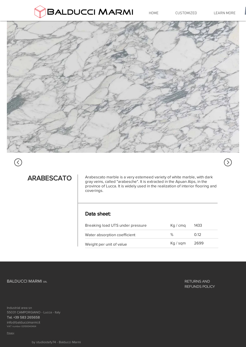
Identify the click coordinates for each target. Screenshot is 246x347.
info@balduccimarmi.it (23, 322)
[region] (123, 87)
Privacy (10, 333)
